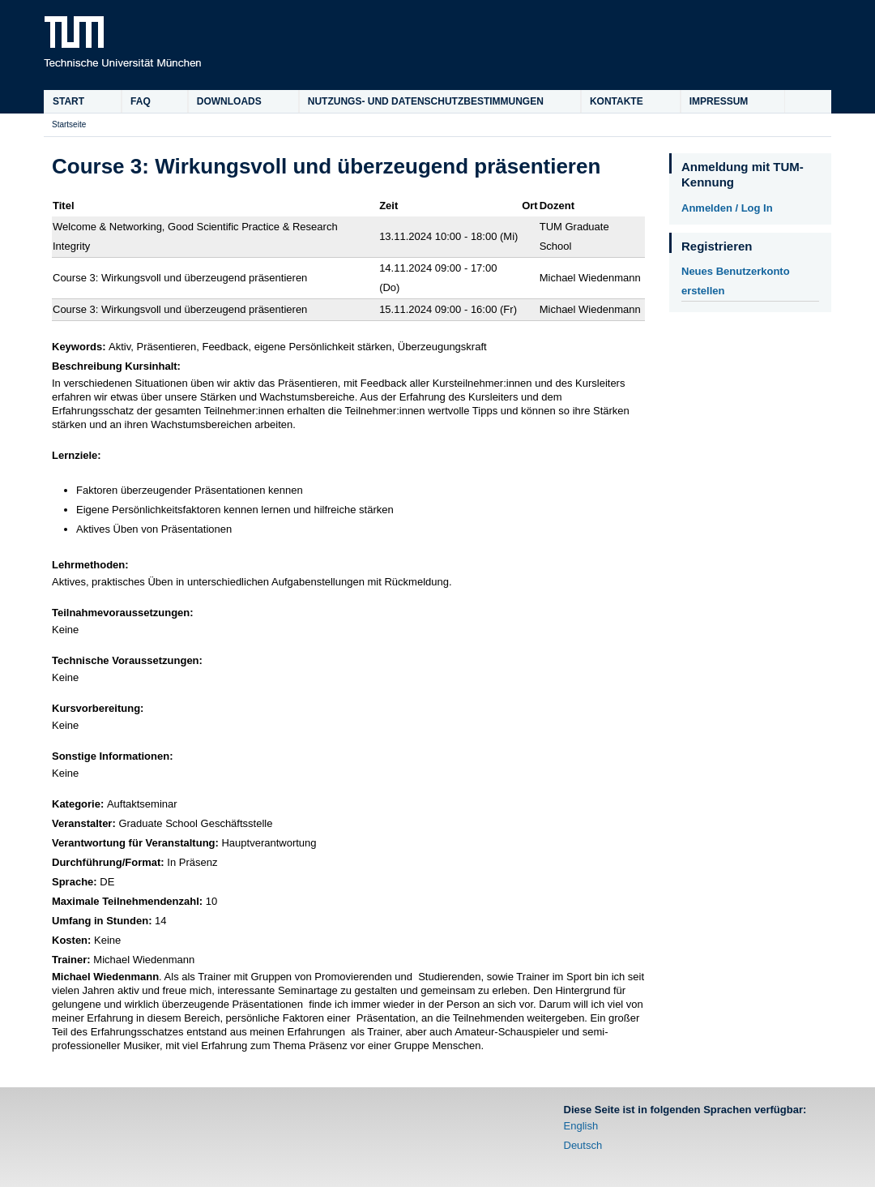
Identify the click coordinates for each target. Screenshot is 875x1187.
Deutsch (583, 1145)
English (581, 1126)
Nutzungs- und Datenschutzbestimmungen (426, 101)
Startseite (69, 124)
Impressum (719, 101)
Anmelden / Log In (727, 208)
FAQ (140, 101)
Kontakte (616, 101)
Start (68, 101)
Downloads (229, 101)
